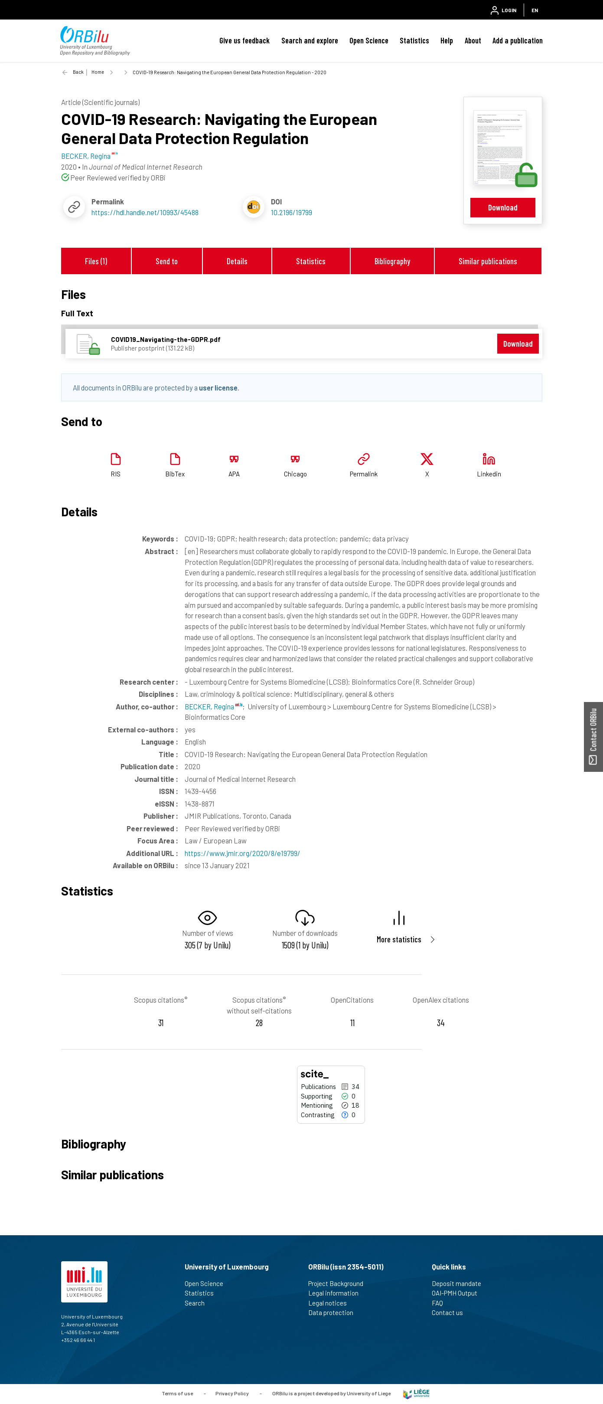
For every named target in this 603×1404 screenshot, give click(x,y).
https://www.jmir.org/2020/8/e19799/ (242, 853)
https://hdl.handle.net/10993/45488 (145, 212)
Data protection (334, 1312)
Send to (167, 261)
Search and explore (309, 40)
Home (97, 72)
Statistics (414, 40)
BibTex (175, 474)
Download (503, 207)
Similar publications (488, 261)
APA (234, 474)
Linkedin (489, 474)
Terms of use (177, 1393)
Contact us (451, 1312)
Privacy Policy (232, 1393)
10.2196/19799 (291, 212)
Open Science (368, 40)
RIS (116, 474)
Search (198, 1303)
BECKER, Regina (213, 706)
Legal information (337, 1293)
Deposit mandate (460, 1283)
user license (218, 387)
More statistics (399, 939)
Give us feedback (244, 40)
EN (534, 10)
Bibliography (392, 261)
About (473, 40)
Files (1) (96, 261)
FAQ (441, 1303)
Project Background (339, 1283)
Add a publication (517, 40)
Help (446, 40)
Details (237, 261)
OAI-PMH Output (458, 1293)
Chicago (295, 474)
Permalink (364, 474)
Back (78, 72)
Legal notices (331, 1303)
